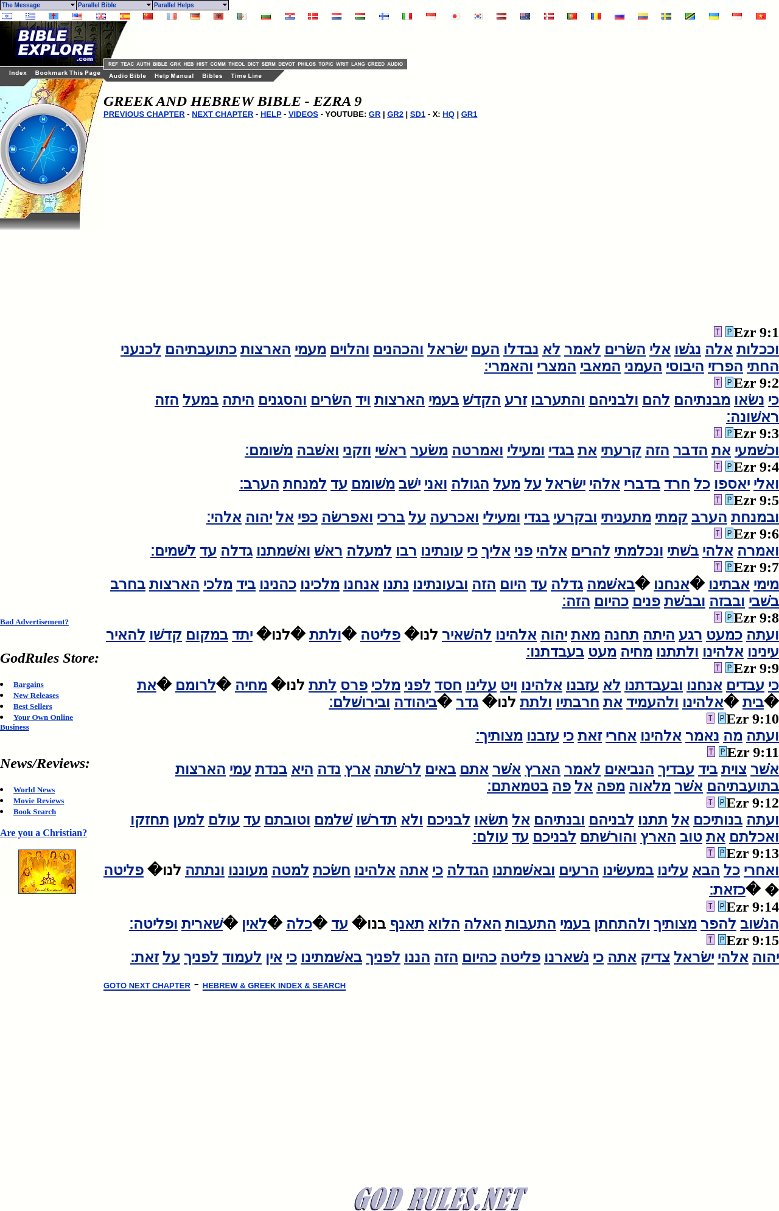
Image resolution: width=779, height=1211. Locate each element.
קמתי (671, 517)
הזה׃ (576, 601)
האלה (482, 924)
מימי (766, 584)
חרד (677, 484)
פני (523, 551)
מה (732, 736)
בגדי (561, 450)
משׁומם (373, 484)
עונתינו (442, 551)
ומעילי (526, 450)
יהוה (258, 517)
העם (485, 349)
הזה (167, 400)
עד (339, 484)
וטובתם (287, 820)
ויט (508, 685)
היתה (238, 400)
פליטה (380, 635)
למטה (290, 870)
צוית (734, 769)
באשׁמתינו (331, 957)
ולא (411, 820)
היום (513, 584)
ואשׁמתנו (283, 551)
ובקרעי (575, 517)
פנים (646, 601)
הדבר (690, 450)
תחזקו (149, 820)
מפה (610, 786)
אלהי (604, 484)
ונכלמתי (638, 551)
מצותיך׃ (499, 736)
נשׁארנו (566, 957)
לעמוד (242, 957)
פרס (354, 685)
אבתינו (729, 584)
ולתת (325, 635)
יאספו (732, 484)
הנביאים (629, 769)
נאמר (702, 736)
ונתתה (205, 870)
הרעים (579, 870)
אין (273, 957)
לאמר (582, 349)
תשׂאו (491, 820)
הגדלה (468, 870)
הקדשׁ (482, 400)
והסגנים (282, 400)
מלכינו (320, 584)
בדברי (642, 484)
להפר (718, 924)
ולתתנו (677, 652)
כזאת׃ (727, 890)
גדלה (236, 551)
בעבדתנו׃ (555, 652)
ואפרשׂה (347, 517)
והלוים (349, 349)
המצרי (556, 366)
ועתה (762, 635)
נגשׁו (687, 349)
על (533, 484)
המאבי (600, 366)
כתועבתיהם (201, 349)
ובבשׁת (684, 601)
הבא (706, 870)
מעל (506, 484)
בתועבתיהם (743, 786)
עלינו (481, 685)
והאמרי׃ (508, 366)
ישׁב (410, 484)
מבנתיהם (702, 400)
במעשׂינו (628, 870)
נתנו (396, 584)
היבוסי (685, 366)
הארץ (543, 769)
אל (285, 517)
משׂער (429, 450)
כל (702, 484)
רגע (690, 635)
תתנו (653, 820)
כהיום (611, 601)
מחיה (636, 652)
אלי (660, 349)
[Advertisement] (48, 412)
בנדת (271, 769)
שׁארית (202, 924)
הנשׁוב (759, 924)
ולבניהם (613, 400)
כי (773, 400)
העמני (643, 366)
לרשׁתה (397, 769)
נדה (329, 769)
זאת (590, 736)
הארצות (265, 349)
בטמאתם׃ (517, 786)
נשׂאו (749, 400)
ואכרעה (454, 517)
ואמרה (758, 551)
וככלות (757, 349)
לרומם (195, 685)
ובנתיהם (559, 820)
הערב (709, 517)
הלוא (444, 924)
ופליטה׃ (153, 924)
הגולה (470, 484)
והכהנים (398, 349)
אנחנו (672, 584)
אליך (496, 551)
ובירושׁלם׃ (359, 702)
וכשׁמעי (757, 450)
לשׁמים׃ (173, 551)
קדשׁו (165, 635)
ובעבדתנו (653, 685)
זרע (516, 400)
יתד (242, 635)
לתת (323, 685)
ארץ (357, 769)
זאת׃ (144, 957)
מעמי (310, 349)
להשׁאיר (467, 635)
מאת (585, 635)
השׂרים (625, 349)
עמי (240, 769)
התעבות (530, 924)
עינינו (763, 652)
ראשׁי (391, 450)
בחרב (127, 584)
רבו (406, 551)
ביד (246, 584)
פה (561, 786)
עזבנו (582, 685)
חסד (448, 685)
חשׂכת (332, 870)
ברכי (391, 517)
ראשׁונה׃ (752, 417)
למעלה (369, 551)
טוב (691, 837)
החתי (763, 366)
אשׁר (764, 769)
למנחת (305, 484)
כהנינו (277, 584)
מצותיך (675, 924)
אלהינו (516, 635)
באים (440, 769)
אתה (413, 870)
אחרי (621, 736)
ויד (363, 400)
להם (656, 400)
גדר (467, 702)
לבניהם (611, 820)
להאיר (125, 635)
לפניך (383, 957)
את (721, 450)
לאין (254, 924)
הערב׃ (259, 484)
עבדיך (676, 769)
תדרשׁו (376, 820)
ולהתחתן (622, 924)
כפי (308, 517)
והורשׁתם (608, 837)
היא (302, 769)
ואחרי (761, 870)
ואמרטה (477, 450)
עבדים (745, 685)
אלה (719, 349)
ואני (435, 484)
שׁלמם (333, 820)
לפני (417, 685)
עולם (224, 820)
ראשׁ (328, 551)
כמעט (724, 635)
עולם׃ (490, 837)
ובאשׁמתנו (523, 870)
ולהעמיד (652, 702)
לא (551, 349)
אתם (474, 769)
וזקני (357, 450)
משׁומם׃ (269, 450)
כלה (299, 924)
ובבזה (727, 601)
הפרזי (725, 366)
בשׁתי (683, 551)
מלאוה (650, 786)
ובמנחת (755, 517)
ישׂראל (447, 349)
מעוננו (248, 870)
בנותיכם (717, 820)
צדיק (655, 957)
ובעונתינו (440, 584)
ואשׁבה (317, 450)
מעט (602, 652)
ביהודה (415, 702)
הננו (417, 957)
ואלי (766, 484)
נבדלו (521, 349)
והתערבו (558, 400)
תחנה (621, 635)
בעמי (443, 400)
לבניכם (448, 820)
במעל (200, 400)
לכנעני (141, 349)
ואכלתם (754, 837)
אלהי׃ (224, 517)
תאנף (407, 924)
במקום (207, 635)
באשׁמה (611, 584)
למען (188, 820)
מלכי (217, 584)
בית (753, 702)
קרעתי (621, 450)
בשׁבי (764, 601)
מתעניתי (626, 517)
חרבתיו (577, 702)
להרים (590, 551)
